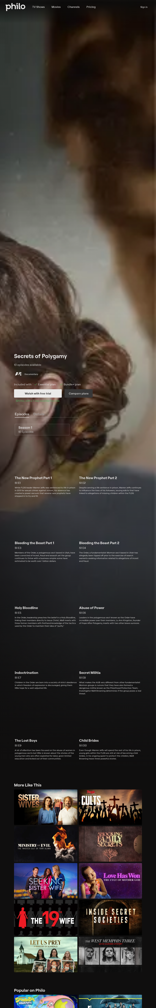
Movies (56, 7)
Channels (73, 7)
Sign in (144, 6)
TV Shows (38, 7)
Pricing (91, 7)
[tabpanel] (78, 592)
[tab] (22, 414)
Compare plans (78, 393)
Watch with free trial (38, 393)
